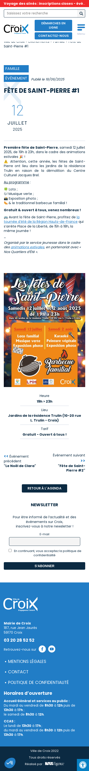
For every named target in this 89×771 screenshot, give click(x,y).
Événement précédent (20, 461)
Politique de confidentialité (38, 682)
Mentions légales (27, 661)
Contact (18, 672)
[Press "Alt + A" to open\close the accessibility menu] (83, 765)
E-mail (44, 534)
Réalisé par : (44, 764)
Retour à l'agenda (44, 488)
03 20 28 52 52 (19, 640)
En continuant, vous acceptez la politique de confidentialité (45, 553)
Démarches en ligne (53, 25)
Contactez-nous (53, 36)
